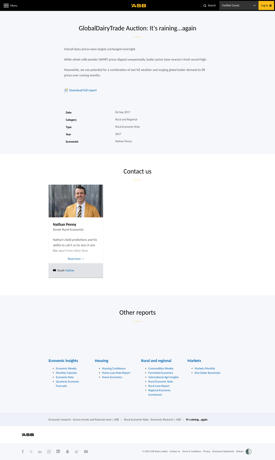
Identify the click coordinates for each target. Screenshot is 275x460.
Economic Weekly (66, 368)
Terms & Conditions (191, 451)
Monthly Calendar (66, 373)
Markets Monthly (205, 368)
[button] (6, 5)
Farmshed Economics (160, 373)
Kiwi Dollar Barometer (208, 373)
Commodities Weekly (160, 368)
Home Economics (112, 377)
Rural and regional (156, 360)
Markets (194, 360)
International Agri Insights (163, 377)
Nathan (69, 270)
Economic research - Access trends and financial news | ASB (84, 419)
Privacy (206, 451)
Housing (101, 360)
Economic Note (65, 377)
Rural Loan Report (158, 386)
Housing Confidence (114, 368)
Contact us (175, 451)
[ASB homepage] (139, 5)
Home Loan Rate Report (116, 373)
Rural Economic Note (160, 381)
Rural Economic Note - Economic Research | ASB (152, 419)
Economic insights (63, 360)
